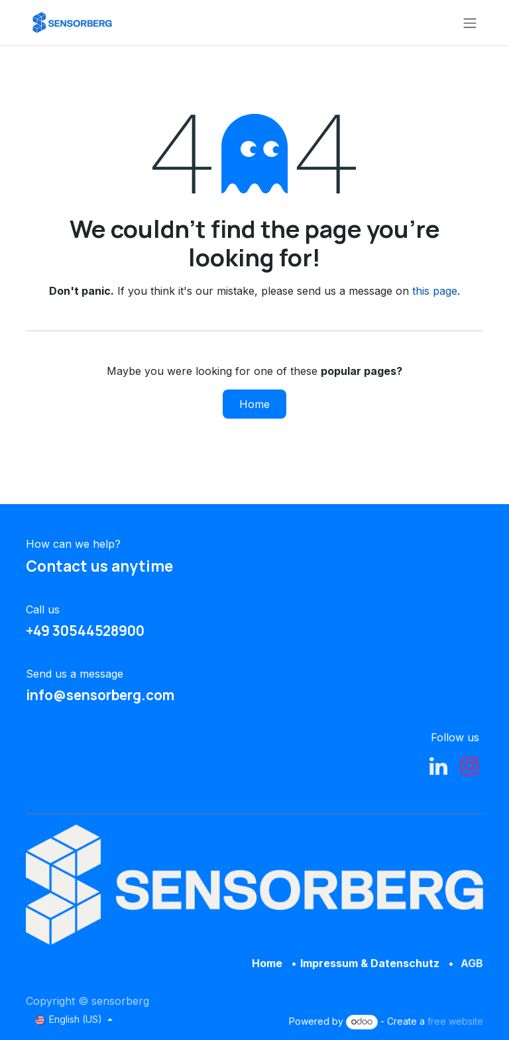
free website (455, 1021)
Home (254, 404)
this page (434, 290)
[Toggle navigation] (470, 22)
